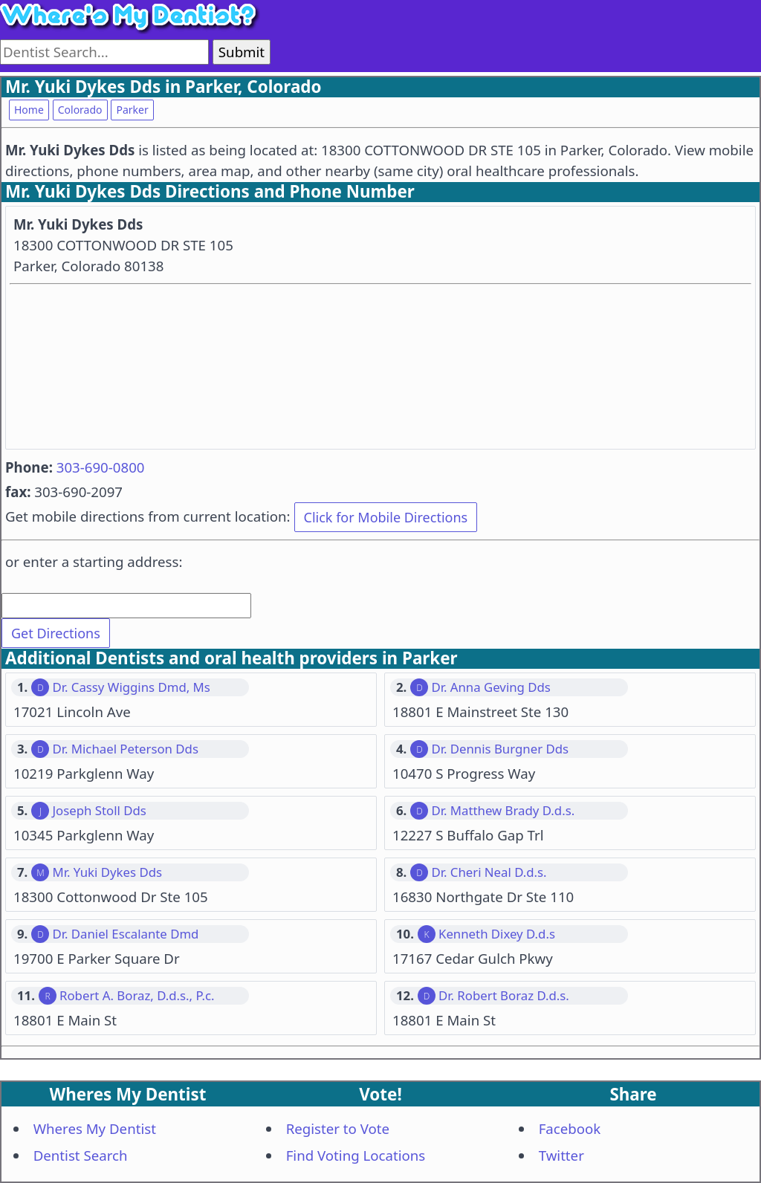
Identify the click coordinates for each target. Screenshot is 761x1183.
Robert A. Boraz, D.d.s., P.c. (136, 996)
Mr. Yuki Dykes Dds (107, 872)
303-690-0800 (100, 467)
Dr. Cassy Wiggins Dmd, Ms (131, 687)
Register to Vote (337, 1128)
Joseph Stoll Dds (99, 811)
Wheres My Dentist (94, 1128)
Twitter (561, 1155)
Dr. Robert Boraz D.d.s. (503, 996)
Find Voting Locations (356, 1155)
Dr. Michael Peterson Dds (125, 749)
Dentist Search (80, 1155)
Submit (241, 51)
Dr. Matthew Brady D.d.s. (502, 811)
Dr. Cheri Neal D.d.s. (488, 872)
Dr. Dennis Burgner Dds (500, 749)
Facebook (570, 1128)
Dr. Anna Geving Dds (490, 687)
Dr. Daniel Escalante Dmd (125, 934)
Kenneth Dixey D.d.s (496, 934)
